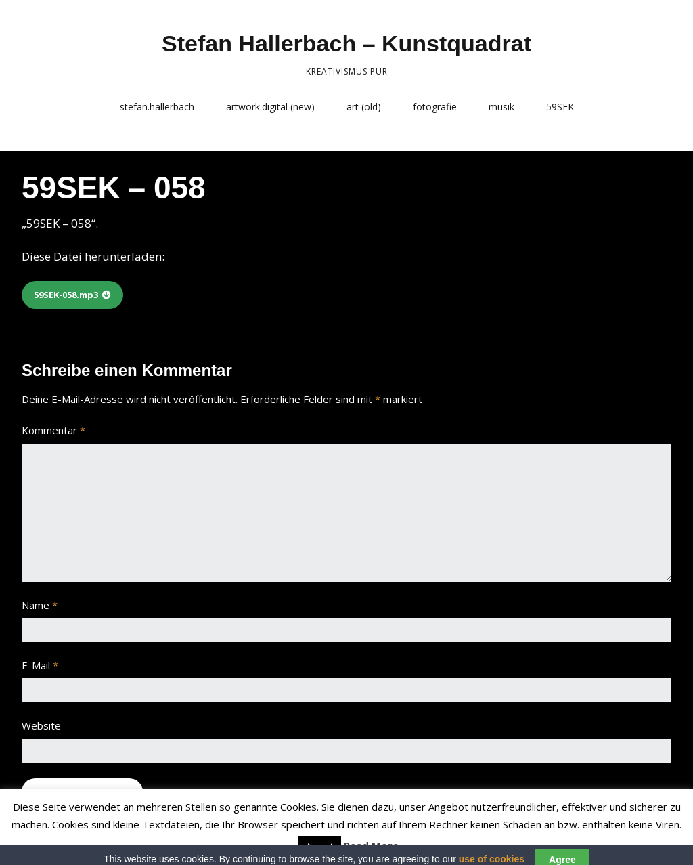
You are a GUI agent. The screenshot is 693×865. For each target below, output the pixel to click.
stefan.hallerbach (157, 106)
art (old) (363, 106)
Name (40, 605)
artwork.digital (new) (270, 106)
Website (41, 725)
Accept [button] (319, 846)
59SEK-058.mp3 (66, 295)
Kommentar (53, 430)
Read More (371, 845)
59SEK (560, 106)
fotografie (435, 106)
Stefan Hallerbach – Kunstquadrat (346, 43)
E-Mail (40, 665)
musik (501, 106)
